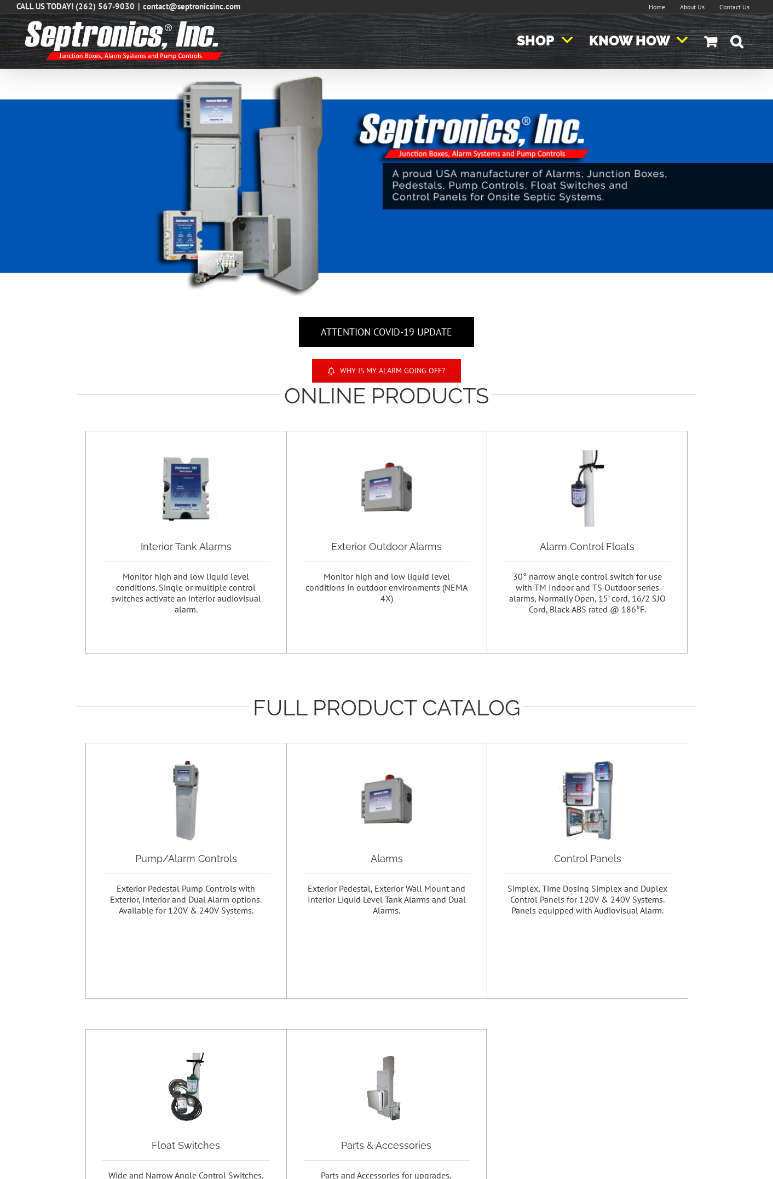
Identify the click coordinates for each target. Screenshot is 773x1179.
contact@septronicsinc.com (191, 6)
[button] (736, 41)
